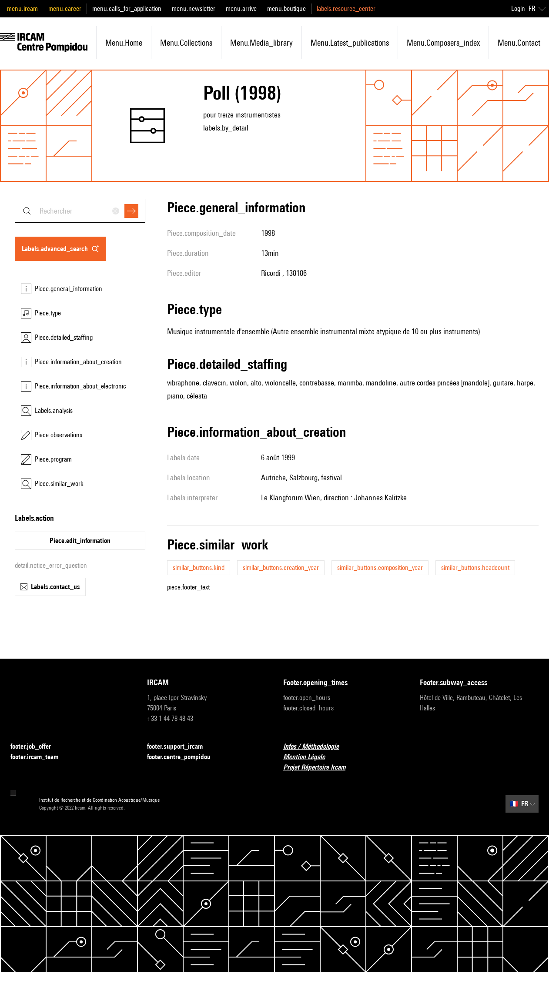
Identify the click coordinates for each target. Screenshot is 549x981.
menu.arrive (241, 8)
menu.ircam (22, 8)
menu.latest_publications (350, 42)
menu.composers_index (443, 42)
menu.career (64, 8)
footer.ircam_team (39, 757)
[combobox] (80, 211)
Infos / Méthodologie (316, 746)
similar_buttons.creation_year (281, 567)
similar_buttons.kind (198, 567)
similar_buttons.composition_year (380, 567)
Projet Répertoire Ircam (319, 767)
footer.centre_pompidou (184, 757)
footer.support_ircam (180, 746)
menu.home (123, 42)
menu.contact (519, 42)
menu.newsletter (193, 8)
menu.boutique (286, 8)
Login (518, 8)
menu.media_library (261, 42)
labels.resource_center (346, 8)
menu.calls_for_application (126, 8)
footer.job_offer (35, 746)
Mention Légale (309, 757)
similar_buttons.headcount (475, 567)
